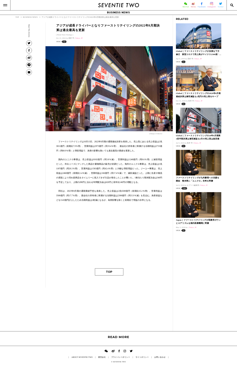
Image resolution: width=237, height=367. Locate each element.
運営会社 (102, 357)
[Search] (232, 5)
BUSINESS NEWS (118, 12)
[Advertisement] (109, 236)
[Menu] (5, 5)
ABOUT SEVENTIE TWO (82, 357)
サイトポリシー (142, 357)
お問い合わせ (160, 357)
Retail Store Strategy (64, 35)
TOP (109, 272)
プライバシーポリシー (120, 357)
